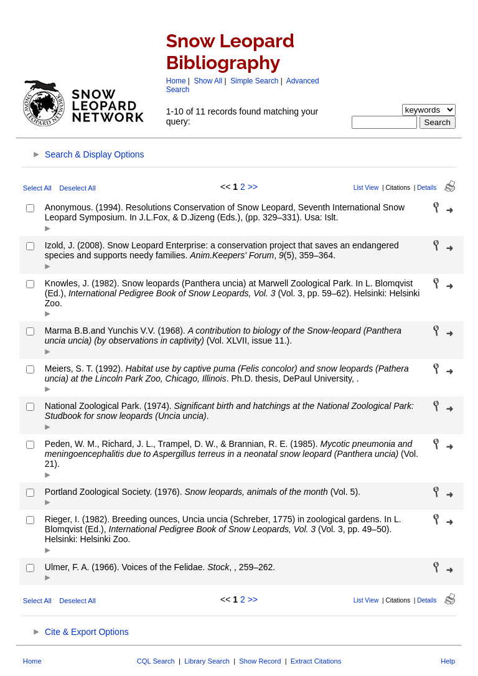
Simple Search (254, 81)
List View (366, 187)
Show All (208, 81)
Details (426, 187)
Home (176, 81)
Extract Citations (316, 661)
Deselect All (77, 188)
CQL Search (156, 661)
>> (253, 187)
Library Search (207, 661)
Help (448, 661)
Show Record (260, 661)
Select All (37, 188)
